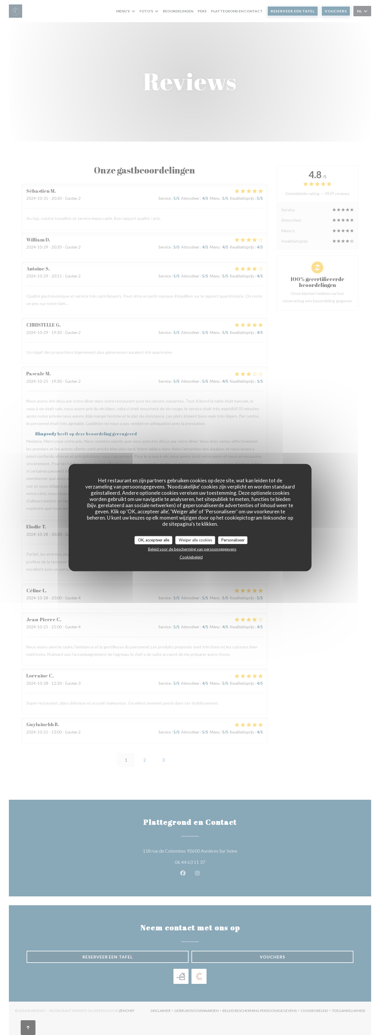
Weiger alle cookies (195, 540)
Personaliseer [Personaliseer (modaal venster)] (233, 540)
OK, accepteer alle (153, 540)
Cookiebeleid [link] (191, 556)
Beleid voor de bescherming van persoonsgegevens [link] (192, 548)
